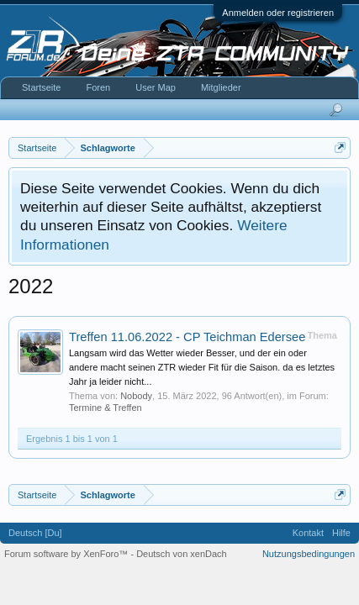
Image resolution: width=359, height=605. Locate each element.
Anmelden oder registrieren (278, 13)
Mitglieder (221, 87)
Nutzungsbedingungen (308, 554)
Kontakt (308, 533)
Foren (98, 87)
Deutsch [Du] (35, 533)
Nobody (136, 396)
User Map (155, 87)
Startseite (41, 87)
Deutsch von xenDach (181, 554)
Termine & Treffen (105, 407)
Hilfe (341, 533)
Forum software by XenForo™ (67, 554)
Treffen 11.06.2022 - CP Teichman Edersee (187, 337)
